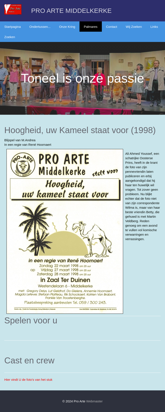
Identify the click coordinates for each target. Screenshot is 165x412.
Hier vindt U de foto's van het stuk (28, 379)
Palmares (90, 26)
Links (154, 26)
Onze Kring (67, 26)
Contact (111, 26)
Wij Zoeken (134, 26)
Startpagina (12, 26)
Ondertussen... (39, 26)
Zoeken (9, 37)
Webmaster (94, 401)
